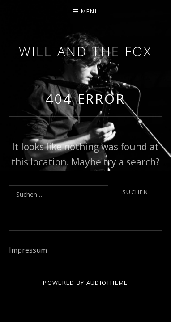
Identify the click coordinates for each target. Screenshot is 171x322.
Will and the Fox (85, 51)
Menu (90, 11)
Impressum (28, 250)
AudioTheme (107, 283)
